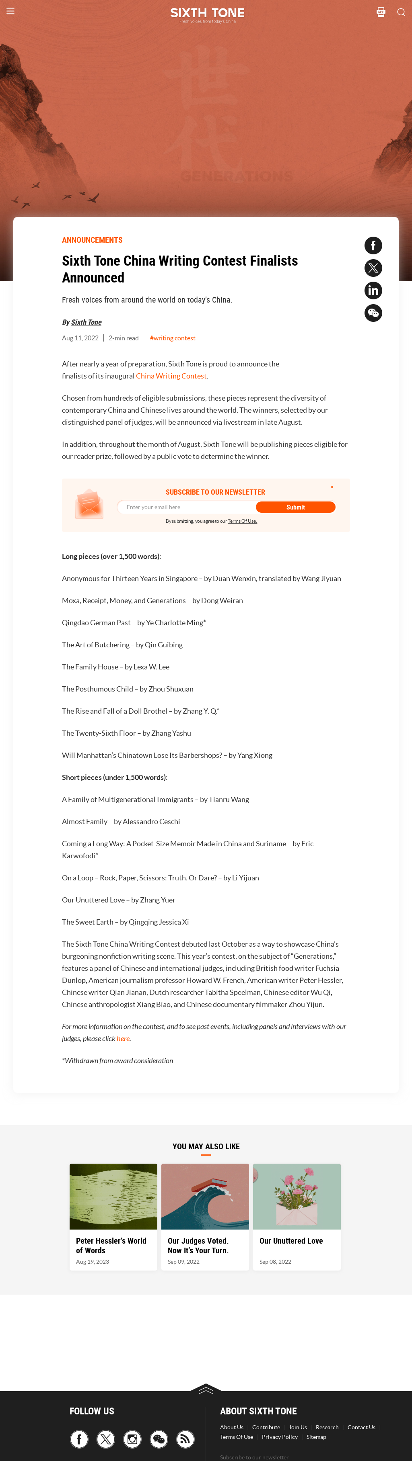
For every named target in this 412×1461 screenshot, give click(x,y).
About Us (231, 1427)
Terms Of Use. (242, 521)
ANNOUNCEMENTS (92, 239)
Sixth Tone (86, 322)
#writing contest (173, 338)
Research (327, 1427)
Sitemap (316, 1437)
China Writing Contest (171, 376)
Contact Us (361, 1427)
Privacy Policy (280, 1437)
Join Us (298, 1427)
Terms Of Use (236, 1437)
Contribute (266, 1427)
